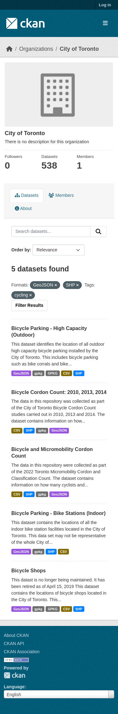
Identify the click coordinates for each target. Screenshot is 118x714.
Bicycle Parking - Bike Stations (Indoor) (58, 513)
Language (14, 686)
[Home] (9, 49)
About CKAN (16, 635)
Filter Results (29, 305)
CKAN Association (22, 651)
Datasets (26, 195)
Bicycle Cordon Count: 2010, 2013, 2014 (58, 392)
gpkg (38, 373)
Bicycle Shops (28, 570)
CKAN (14, 675)
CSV (66, 373)
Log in (105, 5)
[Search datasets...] (51, 231)
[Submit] (98, 231)
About (23, 208)
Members (61, 195)
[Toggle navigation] (105, 23)
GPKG (53, 373)
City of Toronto (79, 49)
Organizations (36, 49)
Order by (20, 249)
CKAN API (14, 643)
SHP (79, 373)
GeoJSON (21, 373)
